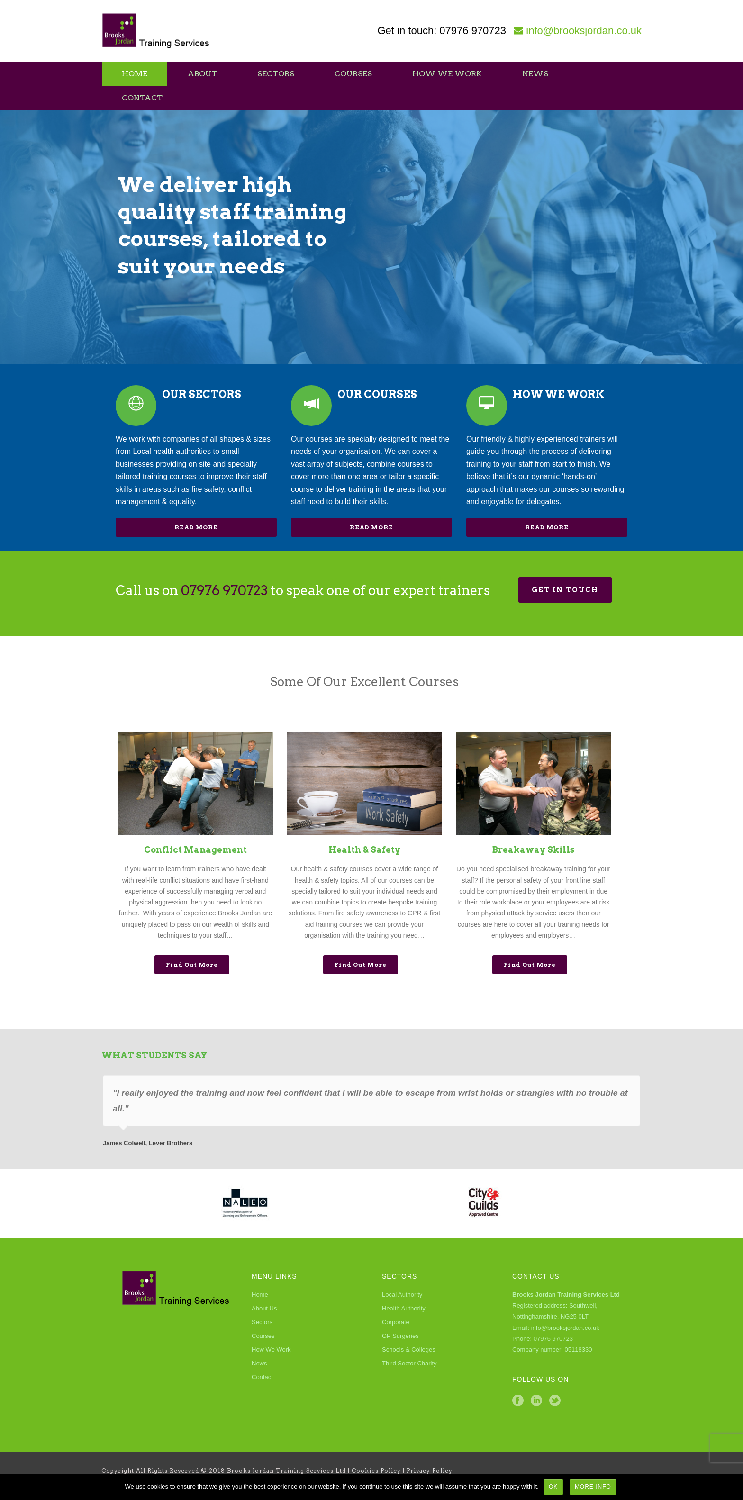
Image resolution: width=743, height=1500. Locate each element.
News (535, 73)
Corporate (395, 1322)
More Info (593, 1486)
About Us (264, 1308)
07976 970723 (472, 30)
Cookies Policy (376, 1470)
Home (134, 73)
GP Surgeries (400, 1335)
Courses (353, 73)
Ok (553, 1486)
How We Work (447, 73)
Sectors (275, 73)
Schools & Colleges (408, 1349)
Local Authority (402, 1294)
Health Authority (404, 1308)
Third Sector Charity (409, 1363)
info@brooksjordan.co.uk (584, 30)
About (202, 73)
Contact (142, 97)
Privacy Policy (430, 1470)
